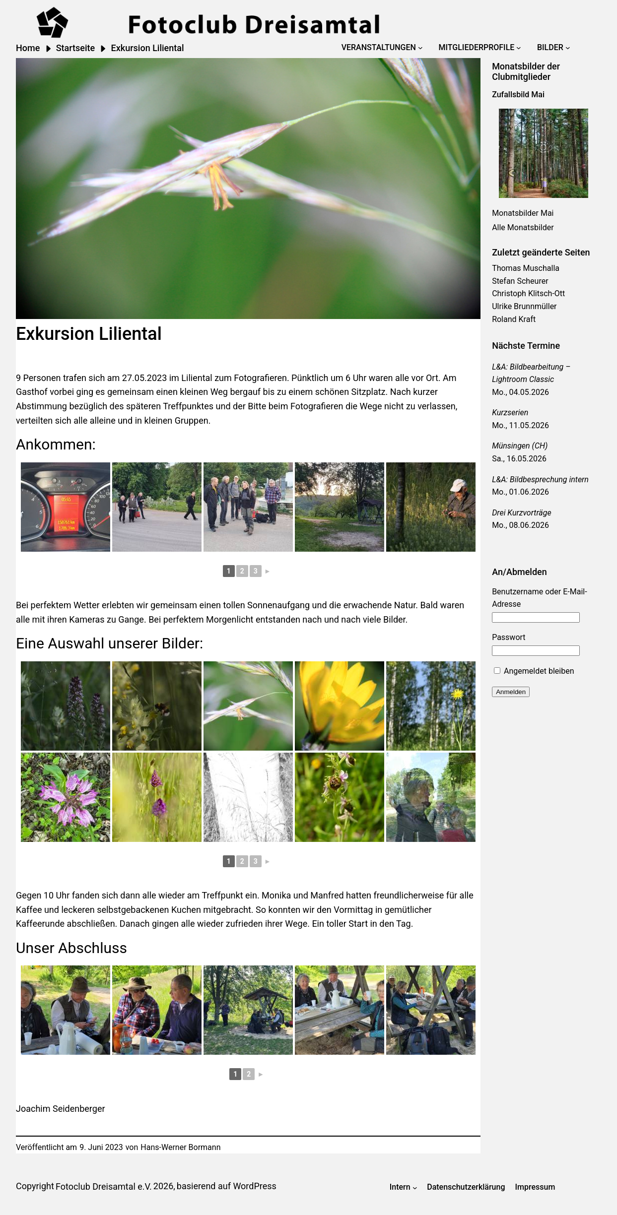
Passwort (508, 637)
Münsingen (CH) (520, 445)
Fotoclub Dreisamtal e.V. (104, 1186)
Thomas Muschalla (525, 268)
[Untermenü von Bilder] (567, 47)
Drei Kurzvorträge (521, 512)
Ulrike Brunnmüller (524, 306)
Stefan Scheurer (520, 281)
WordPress (254, 1186)
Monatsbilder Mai (522, 213)
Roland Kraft (514, 319)
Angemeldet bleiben (534, 671)
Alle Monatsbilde (521, 227)
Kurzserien (510, 412)
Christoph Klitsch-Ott (528, 293)
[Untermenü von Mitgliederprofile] (518, 47)
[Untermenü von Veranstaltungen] (420, 47)
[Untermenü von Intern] (414, 1187)
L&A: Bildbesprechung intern (540, 479)
